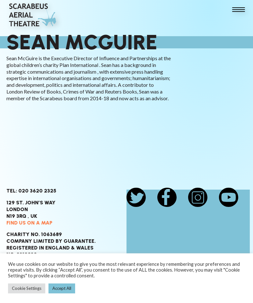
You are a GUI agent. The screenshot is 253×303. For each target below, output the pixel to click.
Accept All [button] (61, 288)
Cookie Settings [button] (26, 288)
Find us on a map (29, 223)
